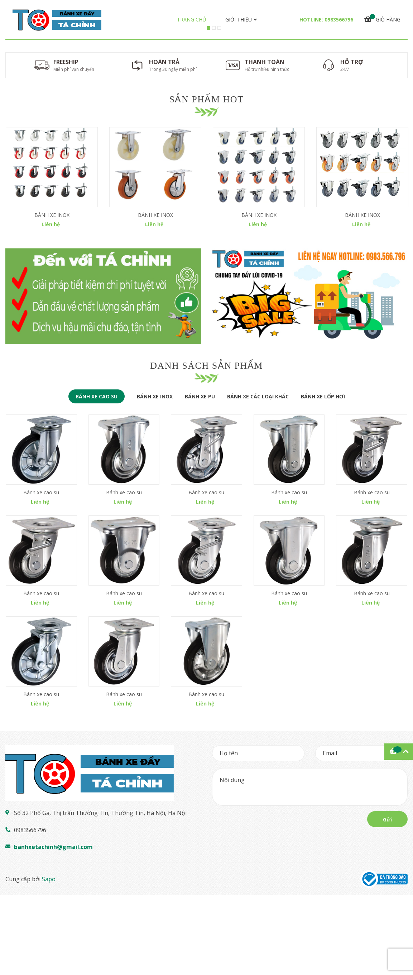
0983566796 (339, 19)
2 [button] (214, 195)
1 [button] (208, 195)
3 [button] (219, 195)
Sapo (49, 959)
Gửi (387, 899)
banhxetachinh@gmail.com (53, 927)
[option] (206, 123)
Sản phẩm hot (206, 266)
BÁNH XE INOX (51, 381)
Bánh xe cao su (41, 572)
